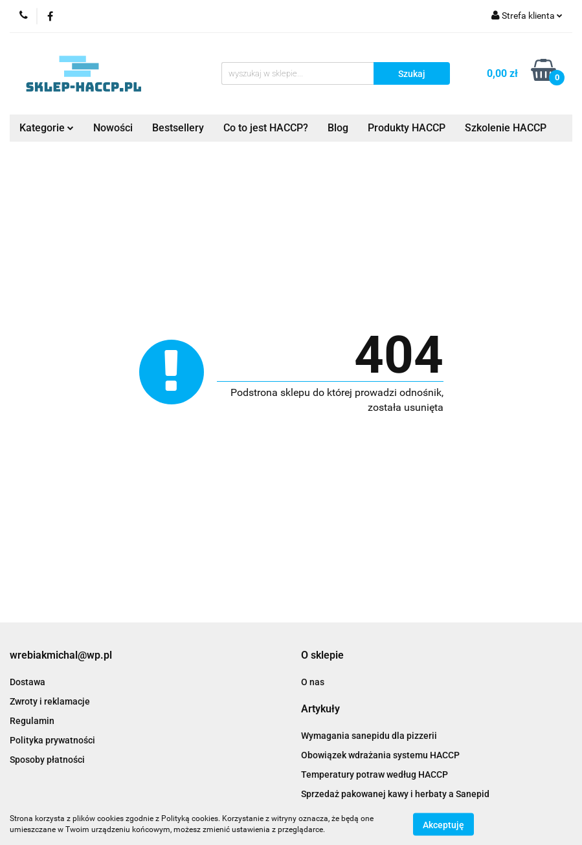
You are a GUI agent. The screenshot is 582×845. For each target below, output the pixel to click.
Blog (338, 128)
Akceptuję (443, 824)
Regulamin (32, 721)
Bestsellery (178, 128)
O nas (312, 682)
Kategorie (46, 128)
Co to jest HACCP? (265, 128)
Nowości (113, 128)
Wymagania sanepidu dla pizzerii (369, 735)
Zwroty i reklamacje (50, 701)
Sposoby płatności (47, 759)
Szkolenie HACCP (505, 128)
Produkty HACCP (406, 128)
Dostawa (27, 682)
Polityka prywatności (52, 740)
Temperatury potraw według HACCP (374, 774)
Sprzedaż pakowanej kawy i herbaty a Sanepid (395, 794)
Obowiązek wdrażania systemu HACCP (380, 755)
